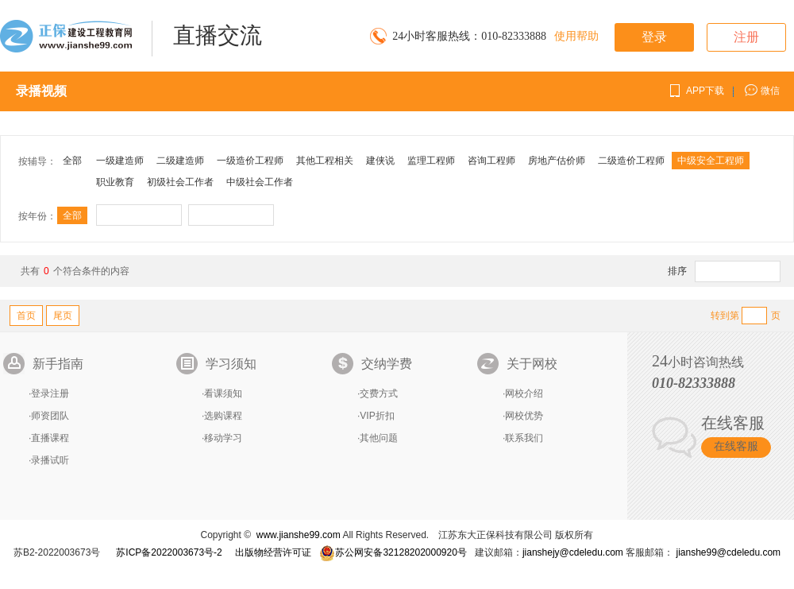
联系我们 (524, 438)
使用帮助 (576, 36)
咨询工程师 (491, 160)
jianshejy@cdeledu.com (574, 552)
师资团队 (50, 415)
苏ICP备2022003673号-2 (169, 552)
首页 (26, 315)
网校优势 (524, 415)
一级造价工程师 (250, 160)
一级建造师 (120, 160)
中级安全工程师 (710, 160)
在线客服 (736, 446)
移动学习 (223, 438)
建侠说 (380, 160)
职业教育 (115, 182)
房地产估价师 (556, 160)
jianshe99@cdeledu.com (728, 552)
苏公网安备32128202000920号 (392, 552)
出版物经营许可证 (273, 552)
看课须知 (223, 393)
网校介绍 (524, 393)
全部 (72, 160)
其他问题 (379, 438)
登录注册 (50, 393)
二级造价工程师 (631, 160)
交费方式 (379, 393)
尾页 (62, 315)
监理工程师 (431, 160)
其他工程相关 (324, 160)
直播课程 (50, 438)
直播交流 (217, 35)
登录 (654, 37)
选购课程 (223, 415)
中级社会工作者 (259, 182)
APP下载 (705, 90)
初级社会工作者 (180, 182)
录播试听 (50, 460)
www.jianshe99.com (298, 535)
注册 (746, 37)
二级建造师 (180, 160)
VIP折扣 (377, 415)
